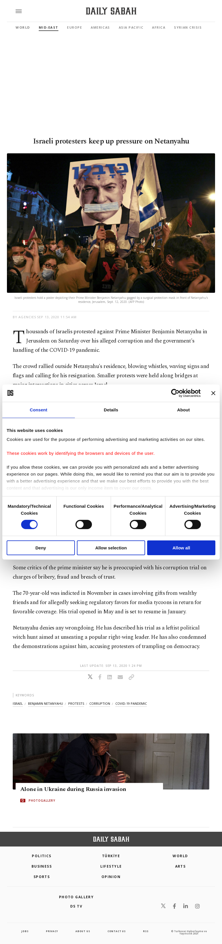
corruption (99, 703)
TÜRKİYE (111, 855)
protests (76, 703)
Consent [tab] (38, 409)
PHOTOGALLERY (42, 801)
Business (42, 866)
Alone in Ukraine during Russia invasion (73, 789)
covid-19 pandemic (131, 703)
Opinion (111, 876)
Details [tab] (111, 409)
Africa (158, 27)
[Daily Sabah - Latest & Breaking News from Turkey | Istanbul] (111, 11)
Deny (40, 547)
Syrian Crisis (188, 27)
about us (82, 931)
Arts (180, 866)
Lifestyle (111, 866)
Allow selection (111, 547)
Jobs (24, 931)
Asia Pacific (131, 27)
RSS (145, 931)
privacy (52, 931)
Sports (42, 876)
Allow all (181, 547)
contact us (117, 931)
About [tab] (183, 409)
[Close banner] (213, 393)
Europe (74, 27)
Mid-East (48, 27)
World (23, 27)
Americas (100, 27)
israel (18, 703)
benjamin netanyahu (45, 703)
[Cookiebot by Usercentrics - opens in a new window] (175, 393)
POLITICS (41, 855)
